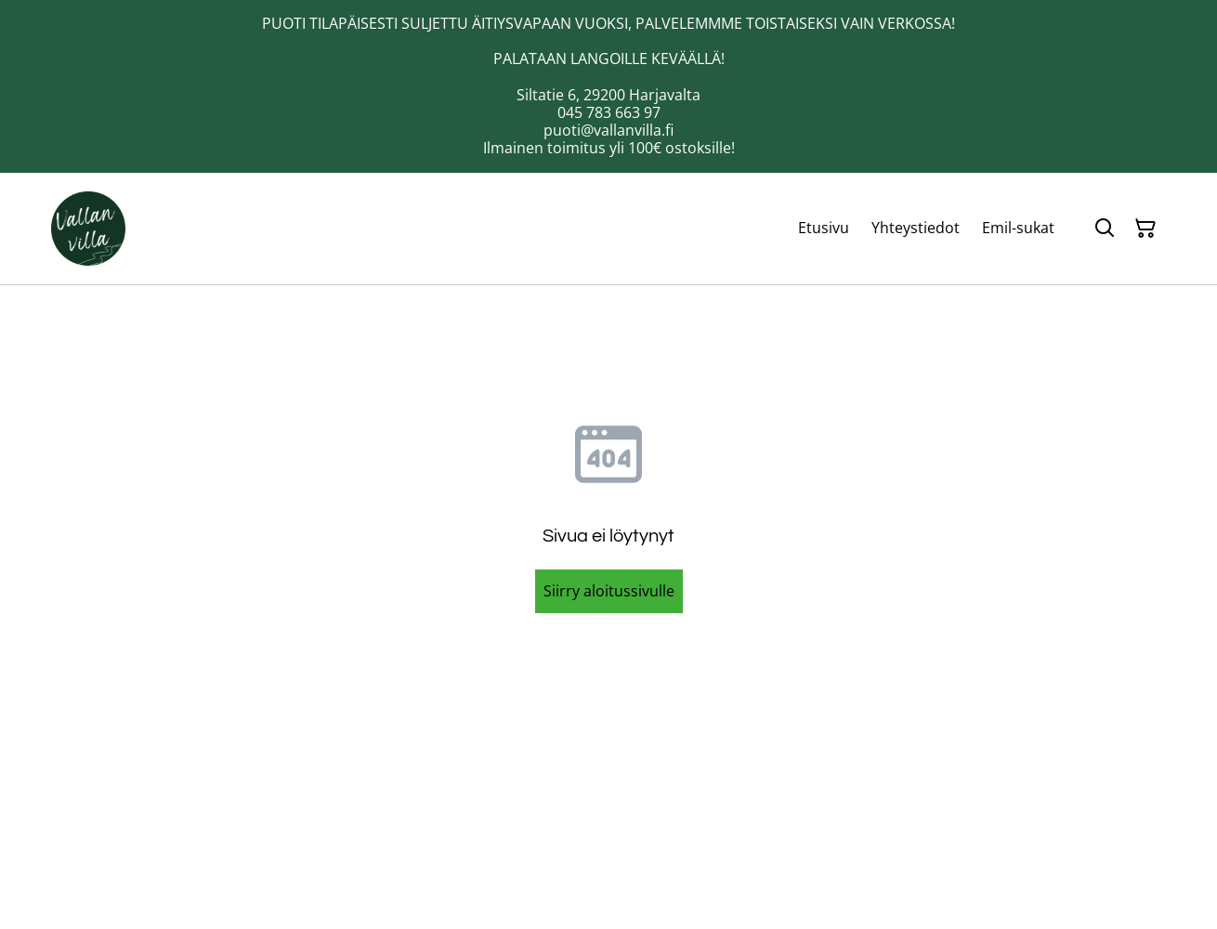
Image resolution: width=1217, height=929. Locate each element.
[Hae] (1104, 228)
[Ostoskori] (1145, 228)
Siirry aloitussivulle (608, 591)
